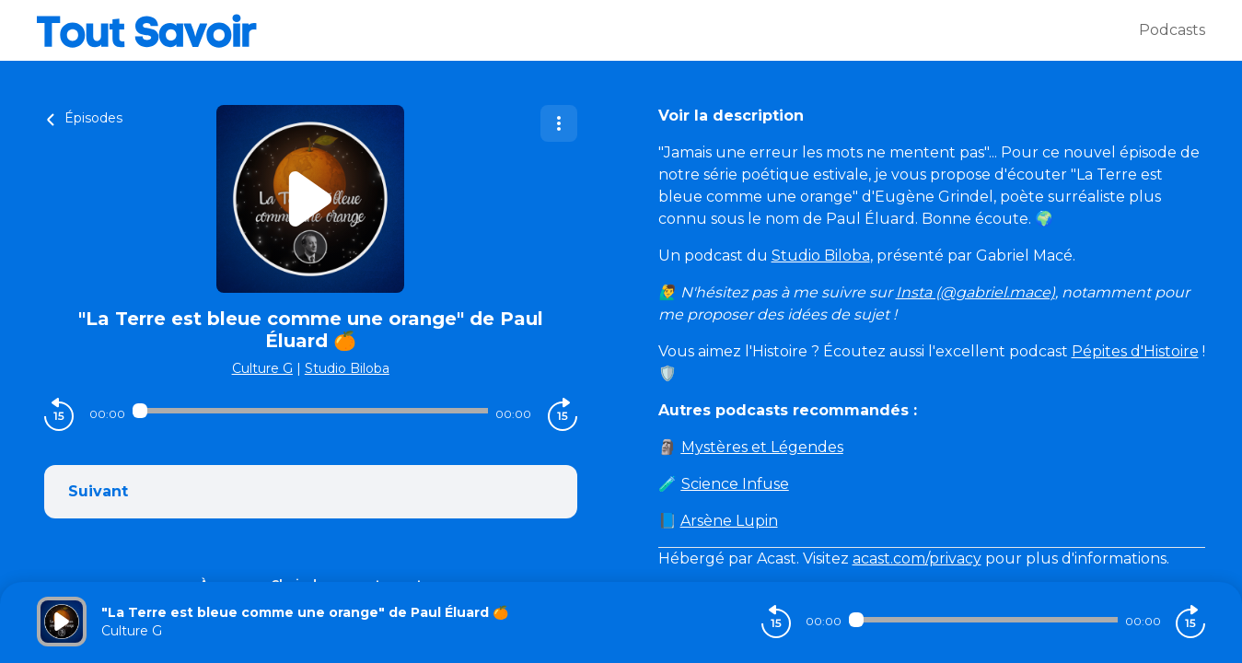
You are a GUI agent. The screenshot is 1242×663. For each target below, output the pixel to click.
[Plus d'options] (558, 123)
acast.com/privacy (917, 558)
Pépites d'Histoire (1135, 351)
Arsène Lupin (729, 520)
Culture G (262, 368)
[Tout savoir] (588, 30)
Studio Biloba (347, 368)
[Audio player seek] (310, 410)
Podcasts (1172, 30)
